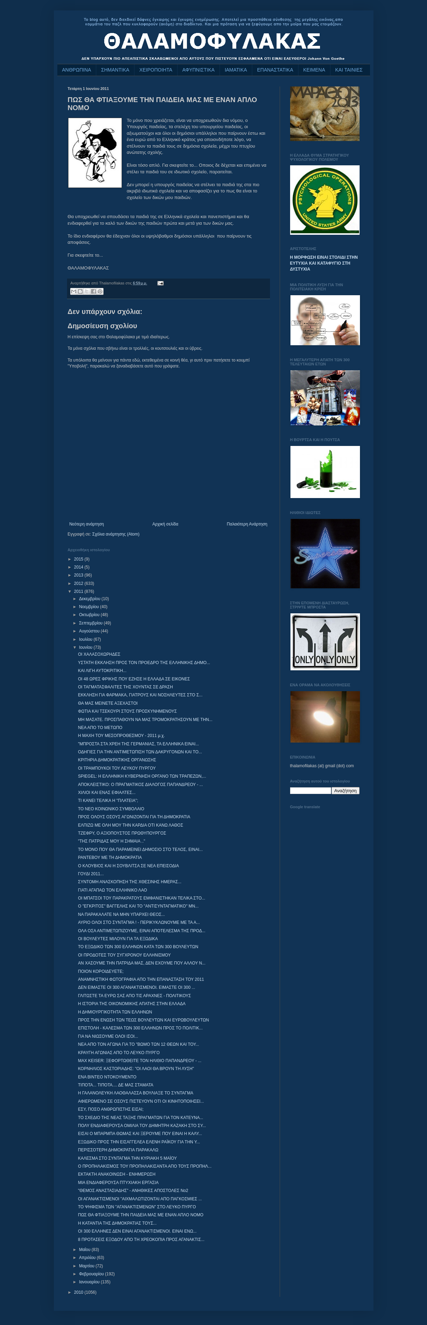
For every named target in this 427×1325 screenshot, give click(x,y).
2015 (79, 559)
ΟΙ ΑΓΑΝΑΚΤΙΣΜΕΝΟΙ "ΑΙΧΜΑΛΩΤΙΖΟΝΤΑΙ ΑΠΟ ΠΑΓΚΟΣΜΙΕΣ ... (140, 1198)
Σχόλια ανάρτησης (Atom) (115, 534)
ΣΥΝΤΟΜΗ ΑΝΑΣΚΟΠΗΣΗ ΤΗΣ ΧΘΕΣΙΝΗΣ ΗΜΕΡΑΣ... (129, 881)
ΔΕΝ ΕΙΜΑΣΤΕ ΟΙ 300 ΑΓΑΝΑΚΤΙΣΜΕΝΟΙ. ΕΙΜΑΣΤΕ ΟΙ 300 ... (136, 987)
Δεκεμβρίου (90, 598)
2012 (79, 583)
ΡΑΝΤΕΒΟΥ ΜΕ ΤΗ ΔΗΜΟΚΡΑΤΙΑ (110, 857)
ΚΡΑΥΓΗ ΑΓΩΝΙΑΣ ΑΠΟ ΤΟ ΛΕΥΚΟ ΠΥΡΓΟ (118, 1052)
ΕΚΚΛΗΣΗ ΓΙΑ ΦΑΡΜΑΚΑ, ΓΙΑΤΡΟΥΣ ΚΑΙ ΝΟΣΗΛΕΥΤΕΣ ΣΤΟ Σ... (140, 695)
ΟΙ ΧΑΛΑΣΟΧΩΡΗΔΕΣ (99, 654)
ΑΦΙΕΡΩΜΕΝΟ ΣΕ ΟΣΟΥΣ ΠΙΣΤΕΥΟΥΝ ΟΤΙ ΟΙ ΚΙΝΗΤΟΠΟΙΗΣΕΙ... (141, 1101)
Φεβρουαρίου (92, 1274)
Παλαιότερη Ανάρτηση (247, 524)
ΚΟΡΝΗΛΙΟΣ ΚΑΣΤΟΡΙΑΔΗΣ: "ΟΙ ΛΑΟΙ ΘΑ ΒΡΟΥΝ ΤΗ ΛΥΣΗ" (136, 1068)
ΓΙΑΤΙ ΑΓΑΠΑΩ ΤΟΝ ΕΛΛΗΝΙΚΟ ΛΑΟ (112, 890)
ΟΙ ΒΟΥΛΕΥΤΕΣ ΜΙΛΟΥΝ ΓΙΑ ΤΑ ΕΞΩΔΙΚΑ (118, 938)
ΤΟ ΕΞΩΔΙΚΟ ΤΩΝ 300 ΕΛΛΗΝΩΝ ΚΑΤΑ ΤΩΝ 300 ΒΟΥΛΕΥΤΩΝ (138, 946)
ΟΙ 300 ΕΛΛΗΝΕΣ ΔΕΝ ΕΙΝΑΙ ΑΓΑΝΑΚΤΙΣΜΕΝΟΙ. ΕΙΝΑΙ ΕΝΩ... (137, 1231)
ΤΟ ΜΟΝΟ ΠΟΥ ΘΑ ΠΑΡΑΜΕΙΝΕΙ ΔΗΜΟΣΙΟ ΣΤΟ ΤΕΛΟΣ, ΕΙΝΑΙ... (140, 849)
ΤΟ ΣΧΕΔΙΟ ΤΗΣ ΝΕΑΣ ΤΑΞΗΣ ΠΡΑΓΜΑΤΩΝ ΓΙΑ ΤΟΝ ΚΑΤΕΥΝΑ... (140, 1117)
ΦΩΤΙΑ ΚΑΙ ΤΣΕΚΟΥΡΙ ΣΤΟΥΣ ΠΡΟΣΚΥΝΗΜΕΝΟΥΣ (127, 711)
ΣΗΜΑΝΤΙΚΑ (115, 70)
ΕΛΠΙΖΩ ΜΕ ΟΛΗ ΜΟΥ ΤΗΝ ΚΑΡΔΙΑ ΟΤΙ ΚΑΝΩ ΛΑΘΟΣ (130, 825)
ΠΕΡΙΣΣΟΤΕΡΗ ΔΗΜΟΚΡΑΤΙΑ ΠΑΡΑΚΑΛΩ (118, 1150)
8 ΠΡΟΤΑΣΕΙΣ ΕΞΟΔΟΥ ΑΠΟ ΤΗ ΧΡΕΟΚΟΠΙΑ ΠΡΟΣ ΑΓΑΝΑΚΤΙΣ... (141, 1239)
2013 (79, 575)
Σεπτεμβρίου (91, 623)
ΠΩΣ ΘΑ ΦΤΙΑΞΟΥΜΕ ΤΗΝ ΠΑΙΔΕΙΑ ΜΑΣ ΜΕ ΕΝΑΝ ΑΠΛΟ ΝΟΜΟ (140, 1214)
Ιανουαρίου (90, 1282)
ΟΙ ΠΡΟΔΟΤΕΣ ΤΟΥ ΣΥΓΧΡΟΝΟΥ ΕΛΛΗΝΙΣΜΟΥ (124, 955)
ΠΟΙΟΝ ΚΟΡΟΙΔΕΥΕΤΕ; (100, 971)
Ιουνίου (86, 647)
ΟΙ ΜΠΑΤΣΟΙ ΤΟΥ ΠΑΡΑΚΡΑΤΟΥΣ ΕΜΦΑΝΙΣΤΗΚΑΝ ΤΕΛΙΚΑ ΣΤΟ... (141, 898)
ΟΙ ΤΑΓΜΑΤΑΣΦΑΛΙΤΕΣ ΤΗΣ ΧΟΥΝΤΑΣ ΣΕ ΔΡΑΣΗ (125, 687)
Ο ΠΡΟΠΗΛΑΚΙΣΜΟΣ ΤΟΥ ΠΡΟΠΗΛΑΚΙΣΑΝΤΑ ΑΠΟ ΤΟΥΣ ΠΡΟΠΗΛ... (144, 1166)
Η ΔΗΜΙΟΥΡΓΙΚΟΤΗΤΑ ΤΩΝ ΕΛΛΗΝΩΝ (115, 1012)
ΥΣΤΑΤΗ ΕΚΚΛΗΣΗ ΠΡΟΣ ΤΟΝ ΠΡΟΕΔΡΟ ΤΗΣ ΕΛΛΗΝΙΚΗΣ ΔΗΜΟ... (144, 662)
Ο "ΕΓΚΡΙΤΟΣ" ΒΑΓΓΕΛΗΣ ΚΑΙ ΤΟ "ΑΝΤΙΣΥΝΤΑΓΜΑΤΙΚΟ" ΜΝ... (138, 906)
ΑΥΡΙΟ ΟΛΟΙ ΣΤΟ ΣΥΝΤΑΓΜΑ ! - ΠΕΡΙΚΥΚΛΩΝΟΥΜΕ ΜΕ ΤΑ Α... (139, 922)
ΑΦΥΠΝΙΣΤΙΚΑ (198, 70)
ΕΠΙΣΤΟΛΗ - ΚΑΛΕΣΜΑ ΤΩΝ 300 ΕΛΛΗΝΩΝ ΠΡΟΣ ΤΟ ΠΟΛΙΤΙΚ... (140, 1028)
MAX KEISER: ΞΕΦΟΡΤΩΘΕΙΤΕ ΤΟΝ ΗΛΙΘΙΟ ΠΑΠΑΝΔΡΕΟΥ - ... (139, 1060)
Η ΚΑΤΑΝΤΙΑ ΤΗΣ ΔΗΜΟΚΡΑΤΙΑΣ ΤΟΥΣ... (117, 1223)
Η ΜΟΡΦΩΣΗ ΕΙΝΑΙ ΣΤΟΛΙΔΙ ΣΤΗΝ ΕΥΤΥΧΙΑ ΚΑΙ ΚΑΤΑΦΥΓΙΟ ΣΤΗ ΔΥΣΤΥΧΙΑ (324, 263)
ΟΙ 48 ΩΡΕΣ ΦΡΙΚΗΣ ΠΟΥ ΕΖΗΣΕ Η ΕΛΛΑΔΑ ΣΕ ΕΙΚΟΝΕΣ (134, 679)
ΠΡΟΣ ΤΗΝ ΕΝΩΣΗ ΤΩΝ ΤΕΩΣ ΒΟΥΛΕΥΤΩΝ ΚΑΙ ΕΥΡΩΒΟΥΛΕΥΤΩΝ (143, 1020)
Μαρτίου (87, 1266)
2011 (79, 591)
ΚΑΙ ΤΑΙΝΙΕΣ (349, 70)
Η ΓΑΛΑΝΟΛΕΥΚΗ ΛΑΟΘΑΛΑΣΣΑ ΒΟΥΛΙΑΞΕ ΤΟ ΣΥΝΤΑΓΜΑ (135, 1093)
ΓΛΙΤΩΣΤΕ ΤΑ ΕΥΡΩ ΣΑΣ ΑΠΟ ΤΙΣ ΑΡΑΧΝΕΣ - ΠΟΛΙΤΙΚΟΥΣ (134, 995)
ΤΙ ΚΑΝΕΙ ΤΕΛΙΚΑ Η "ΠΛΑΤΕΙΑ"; (108, 800)
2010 (79, 1292)
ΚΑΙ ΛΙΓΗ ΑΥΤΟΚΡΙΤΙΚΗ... (102, 670)
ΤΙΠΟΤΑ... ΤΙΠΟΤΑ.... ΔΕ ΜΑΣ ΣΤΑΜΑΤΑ (115, 1085)
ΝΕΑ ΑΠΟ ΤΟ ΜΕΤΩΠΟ (100, 727)
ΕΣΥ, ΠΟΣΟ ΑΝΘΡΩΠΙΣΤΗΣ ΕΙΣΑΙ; (110, 1109)
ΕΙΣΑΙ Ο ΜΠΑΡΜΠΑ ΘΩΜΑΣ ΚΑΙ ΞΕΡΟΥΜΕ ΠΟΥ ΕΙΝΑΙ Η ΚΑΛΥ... (140, 1133)
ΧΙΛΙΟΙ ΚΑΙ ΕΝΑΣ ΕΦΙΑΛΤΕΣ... (107, 792)
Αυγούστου (89, 631)
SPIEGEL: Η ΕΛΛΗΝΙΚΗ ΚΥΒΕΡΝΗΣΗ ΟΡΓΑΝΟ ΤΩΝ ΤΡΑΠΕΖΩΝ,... (142, 776)
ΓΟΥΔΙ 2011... (91, 873)
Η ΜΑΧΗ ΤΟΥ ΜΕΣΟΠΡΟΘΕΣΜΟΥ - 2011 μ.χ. (121, 735)
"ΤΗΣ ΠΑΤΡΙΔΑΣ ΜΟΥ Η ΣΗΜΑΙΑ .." (111, 841)
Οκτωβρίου (89, 614)
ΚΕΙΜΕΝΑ (314, 70)
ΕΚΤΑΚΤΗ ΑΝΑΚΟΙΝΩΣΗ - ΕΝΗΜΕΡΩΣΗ (116, 1174)
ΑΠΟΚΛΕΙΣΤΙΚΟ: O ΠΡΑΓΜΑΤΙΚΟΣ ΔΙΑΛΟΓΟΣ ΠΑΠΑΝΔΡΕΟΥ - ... (140, 784)
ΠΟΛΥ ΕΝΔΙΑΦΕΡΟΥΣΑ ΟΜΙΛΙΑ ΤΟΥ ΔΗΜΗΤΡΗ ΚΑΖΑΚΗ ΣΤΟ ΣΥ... (142, 1125)
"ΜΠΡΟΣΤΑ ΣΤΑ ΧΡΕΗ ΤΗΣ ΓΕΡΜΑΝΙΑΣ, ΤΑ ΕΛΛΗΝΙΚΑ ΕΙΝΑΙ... (138, 744)
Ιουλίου (86, 639)
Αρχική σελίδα (165, 524)
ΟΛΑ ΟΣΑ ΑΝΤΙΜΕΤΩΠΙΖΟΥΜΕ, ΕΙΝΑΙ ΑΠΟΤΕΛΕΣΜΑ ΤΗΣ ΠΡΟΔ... (141, 930)
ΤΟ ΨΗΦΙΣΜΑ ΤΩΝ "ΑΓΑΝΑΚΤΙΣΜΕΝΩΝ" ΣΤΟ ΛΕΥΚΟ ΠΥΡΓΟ (137, 1206)
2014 (79, 567)
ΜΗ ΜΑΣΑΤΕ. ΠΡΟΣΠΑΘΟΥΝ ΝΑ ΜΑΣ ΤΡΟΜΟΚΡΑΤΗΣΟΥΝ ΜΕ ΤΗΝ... (145, 719)
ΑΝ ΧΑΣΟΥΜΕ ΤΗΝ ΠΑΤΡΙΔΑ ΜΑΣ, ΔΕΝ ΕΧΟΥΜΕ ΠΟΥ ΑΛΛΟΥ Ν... (141, 963)
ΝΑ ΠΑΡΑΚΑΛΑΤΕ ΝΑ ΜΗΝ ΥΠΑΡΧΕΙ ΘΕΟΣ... (121, 914)
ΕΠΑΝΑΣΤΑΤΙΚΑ (275, 70)
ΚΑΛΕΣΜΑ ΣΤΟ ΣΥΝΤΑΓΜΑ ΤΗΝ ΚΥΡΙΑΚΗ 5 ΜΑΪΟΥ (127, 1158)
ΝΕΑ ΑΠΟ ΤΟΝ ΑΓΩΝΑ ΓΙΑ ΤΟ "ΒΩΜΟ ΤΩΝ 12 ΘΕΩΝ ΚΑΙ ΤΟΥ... (138, 1044)
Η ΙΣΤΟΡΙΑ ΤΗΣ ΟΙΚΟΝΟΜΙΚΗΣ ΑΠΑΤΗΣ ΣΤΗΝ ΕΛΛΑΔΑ (131, 1003)
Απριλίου (88, 1257)
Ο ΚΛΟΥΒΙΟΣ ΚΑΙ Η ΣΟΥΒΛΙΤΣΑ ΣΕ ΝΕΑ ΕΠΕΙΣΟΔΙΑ (128, 865)
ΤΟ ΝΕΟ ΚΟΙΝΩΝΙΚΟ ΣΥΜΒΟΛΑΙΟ (111, 808)
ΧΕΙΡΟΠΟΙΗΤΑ (155, 70)
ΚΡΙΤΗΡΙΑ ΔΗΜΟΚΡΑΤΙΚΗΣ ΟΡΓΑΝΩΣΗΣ (117, 759)
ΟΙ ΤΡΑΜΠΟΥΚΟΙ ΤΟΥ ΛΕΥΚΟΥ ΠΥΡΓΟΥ (117, 768)
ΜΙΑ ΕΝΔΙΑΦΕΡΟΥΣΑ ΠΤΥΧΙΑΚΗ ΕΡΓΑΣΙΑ (118, 1182)
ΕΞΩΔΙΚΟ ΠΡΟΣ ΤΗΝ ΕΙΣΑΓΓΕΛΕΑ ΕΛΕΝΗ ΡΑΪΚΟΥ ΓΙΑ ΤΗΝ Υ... (139, 1142)
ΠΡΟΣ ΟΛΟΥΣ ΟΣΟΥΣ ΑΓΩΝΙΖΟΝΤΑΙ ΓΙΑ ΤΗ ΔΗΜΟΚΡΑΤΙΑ (134, 816)
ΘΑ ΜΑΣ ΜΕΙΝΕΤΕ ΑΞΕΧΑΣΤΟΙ (108, 703)
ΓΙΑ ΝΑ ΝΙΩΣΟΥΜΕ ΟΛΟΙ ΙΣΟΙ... (108, 1036)
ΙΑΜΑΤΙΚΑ (236, 70)
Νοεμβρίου (89, 606)
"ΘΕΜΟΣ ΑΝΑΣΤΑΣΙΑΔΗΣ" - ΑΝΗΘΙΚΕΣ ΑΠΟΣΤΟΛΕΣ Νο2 (133, 1190)
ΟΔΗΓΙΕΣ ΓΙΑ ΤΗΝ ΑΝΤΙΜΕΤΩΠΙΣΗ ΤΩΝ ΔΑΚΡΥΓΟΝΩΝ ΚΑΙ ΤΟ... (140, 752)
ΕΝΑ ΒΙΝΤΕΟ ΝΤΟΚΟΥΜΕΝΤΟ (107, 1077)
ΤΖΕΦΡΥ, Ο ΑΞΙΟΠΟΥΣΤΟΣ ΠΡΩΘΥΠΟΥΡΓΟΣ (122, 833)
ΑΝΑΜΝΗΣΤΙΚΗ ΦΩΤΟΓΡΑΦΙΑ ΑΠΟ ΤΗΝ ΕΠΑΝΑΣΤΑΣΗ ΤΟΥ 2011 (141, 979)
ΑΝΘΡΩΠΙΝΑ (76, 70)
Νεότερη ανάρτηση (86, 524)
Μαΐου (85, 1249)
